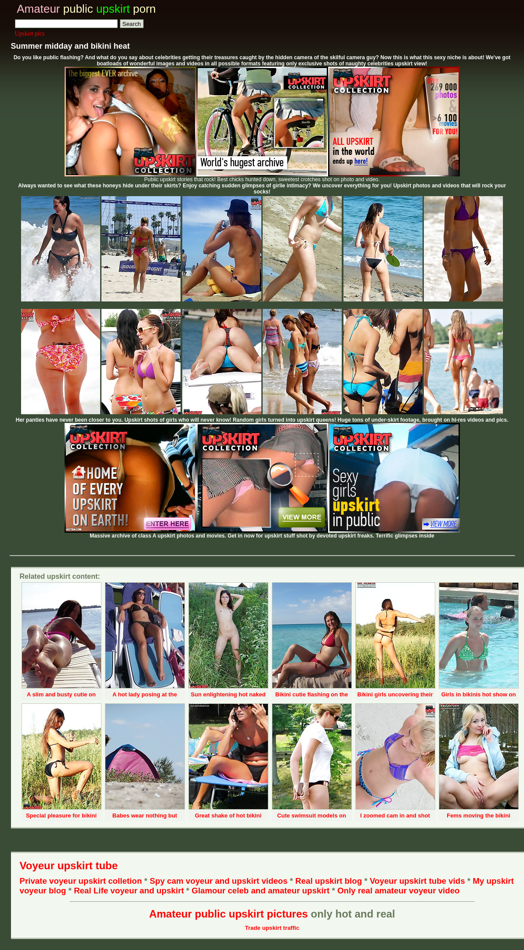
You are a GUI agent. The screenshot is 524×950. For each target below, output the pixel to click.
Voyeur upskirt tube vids (417, 880)
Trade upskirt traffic (272, 928)
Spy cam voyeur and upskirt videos (219, 880)
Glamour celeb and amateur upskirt (262, 890)
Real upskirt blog (328, 880)
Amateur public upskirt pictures (228, 914)
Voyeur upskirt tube (69, 865)
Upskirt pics (30, 33)
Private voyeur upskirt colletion (81, 880)
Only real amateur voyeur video (398, 890)
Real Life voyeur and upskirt (129, 890)
